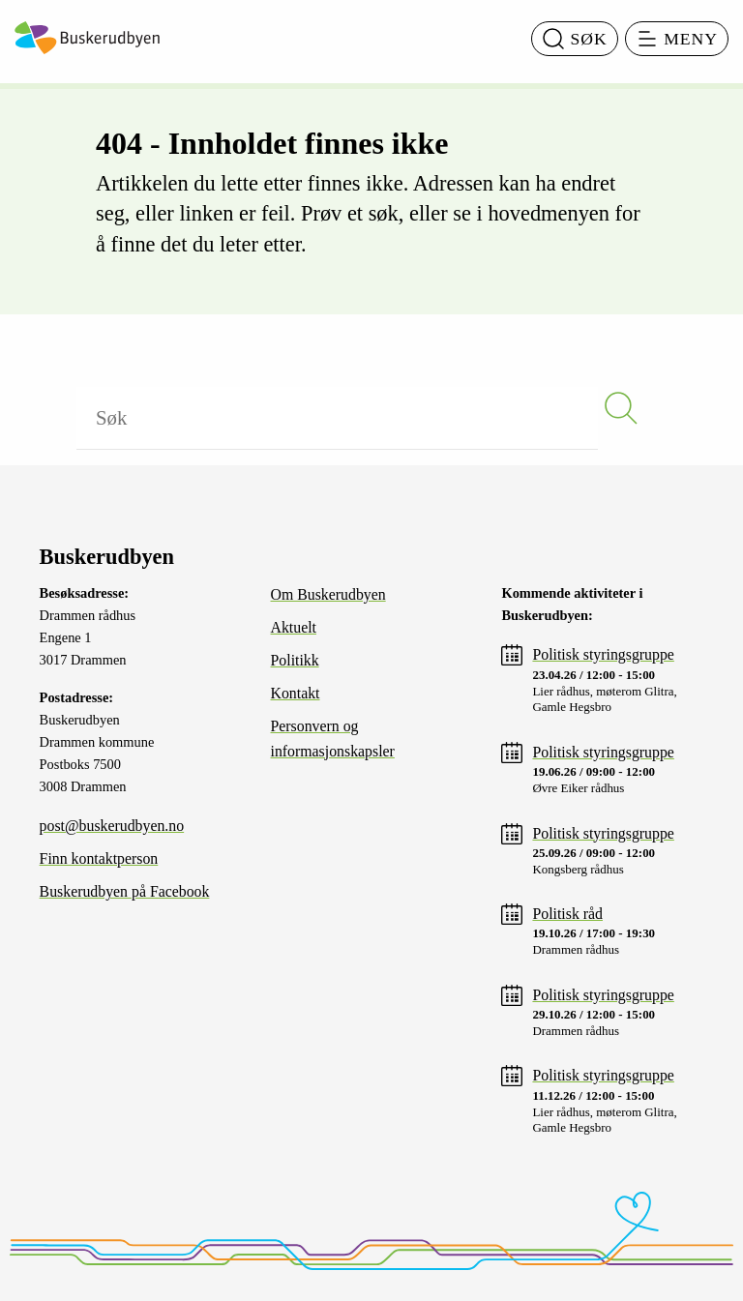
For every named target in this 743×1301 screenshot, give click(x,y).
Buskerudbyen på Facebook (125, 891)
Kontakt (295, 693)
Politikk (295, 660)
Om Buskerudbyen (328, 594)
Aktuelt (293, 627)
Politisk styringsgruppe (602, 654)
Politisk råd (567, 913)
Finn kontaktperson (99, 858)
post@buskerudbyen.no (112, 825)
